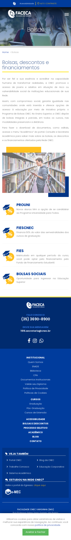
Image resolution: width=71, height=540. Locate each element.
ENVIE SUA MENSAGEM (35, 327)
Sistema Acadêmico (20, 473)
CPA (35, 375)
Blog (35, 436)
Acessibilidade (27, 3)
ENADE (35, 366)
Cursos (35, 399)
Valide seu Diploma (35, 384)
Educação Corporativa (51, 466)
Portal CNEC (15, 460)
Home (5, 52)
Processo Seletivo (35, 427)
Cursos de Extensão (36, 412)
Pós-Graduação (35, 408)
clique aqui (40, 485)
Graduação (35, 403)
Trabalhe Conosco (19, 466)
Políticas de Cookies (35, 392)
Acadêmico (35, 432)
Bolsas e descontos (35, 423)
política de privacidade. (48, 525)
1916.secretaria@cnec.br (36, 331)
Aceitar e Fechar (35, 532)
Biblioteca (35, 370)
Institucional (35, 357)
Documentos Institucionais (35, 379)
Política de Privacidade (35, 388)
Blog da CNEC (46, 460)
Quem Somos (35, 362)
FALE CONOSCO (36, 314)
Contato (35, 441)
